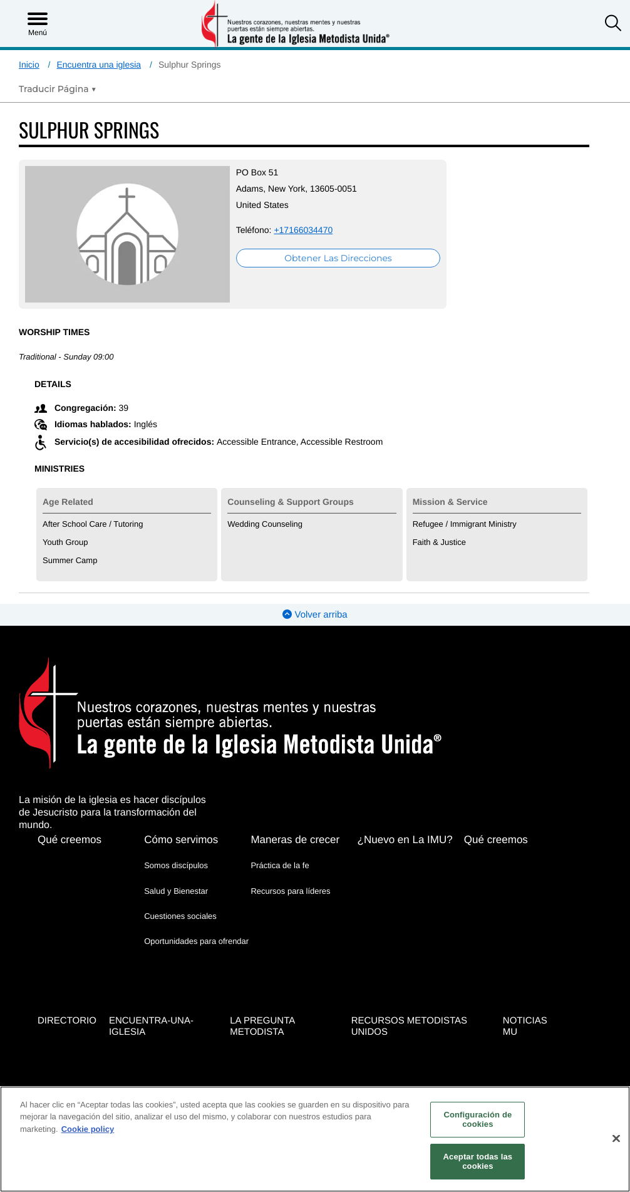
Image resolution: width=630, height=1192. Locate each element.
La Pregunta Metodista (262, 1003)
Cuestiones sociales (180, 896)
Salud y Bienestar (176, 871)
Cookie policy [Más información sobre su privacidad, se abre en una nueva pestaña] (88, 1129)
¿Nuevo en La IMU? (405, 821)
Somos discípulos (176, 846)
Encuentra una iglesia (98, 65)
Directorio (67, 997)
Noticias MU (525, 1003)
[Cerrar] (616, 1139)
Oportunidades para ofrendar (196, 921)
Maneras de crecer (294, 821)
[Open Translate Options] (57, 89)
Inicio (29, 65)
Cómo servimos (181, 821)
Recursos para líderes (290, 871)
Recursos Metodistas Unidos (409, 1003)
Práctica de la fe (279, 846)
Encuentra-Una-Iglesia (151, 1003)
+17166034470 (246, 230)
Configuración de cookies (477, 1119)
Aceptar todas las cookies (478, 1161)
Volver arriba (314, 596)
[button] (613, 24)
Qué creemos (69, 821)
